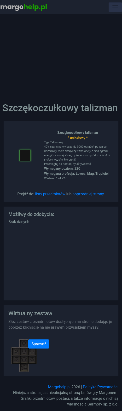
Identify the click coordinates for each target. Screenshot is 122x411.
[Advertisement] (61, 55)
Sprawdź (38, 344)
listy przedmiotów (50, 194)
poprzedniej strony (88, 194)
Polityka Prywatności (100, 387)
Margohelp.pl (59, 387)
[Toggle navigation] (115, 7)
